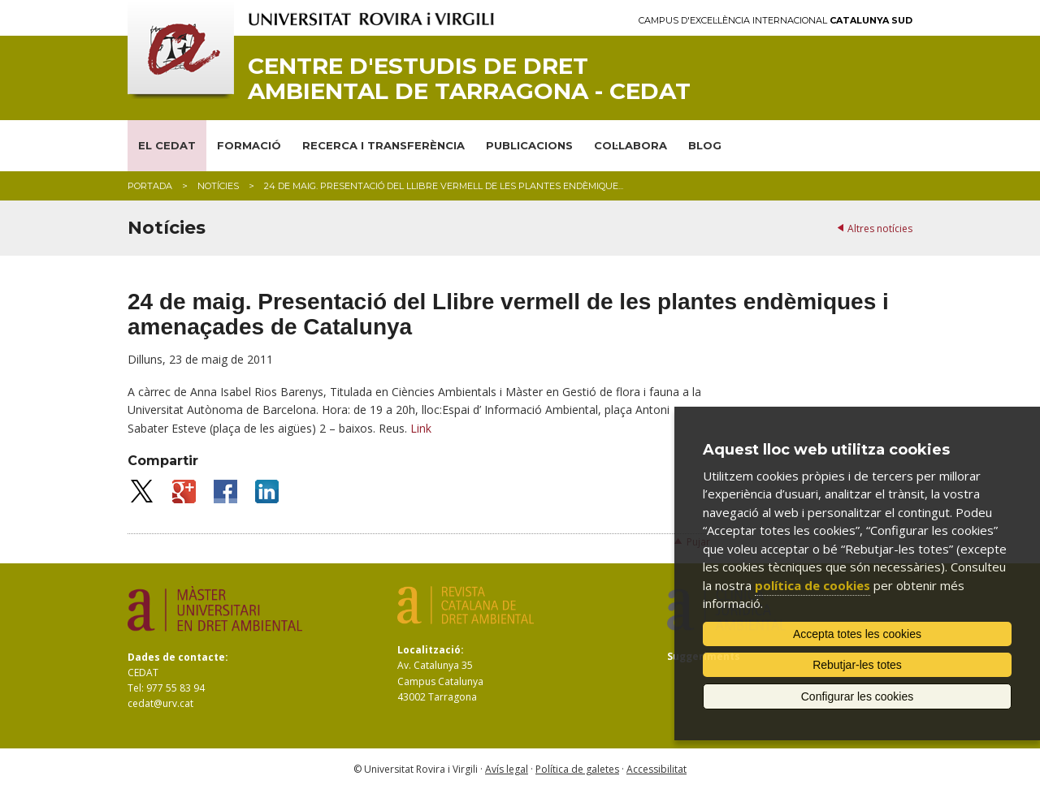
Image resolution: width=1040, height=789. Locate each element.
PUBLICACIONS (529, 145)
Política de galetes (577, 769)
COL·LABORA (630, 145)
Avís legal (506, 769)
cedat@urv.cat (160, 703)
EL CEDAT (167, 145)
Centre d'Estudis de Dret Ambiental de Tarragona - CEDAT (469, 79)
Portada (150, 186)
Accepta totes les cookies (857, 633)
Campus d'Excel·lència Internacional (775, 20)
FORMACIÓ (249, 145)
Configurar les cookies (857, 696)
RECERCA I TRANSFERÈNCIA (383, 145)
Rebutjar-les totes (857, 664)
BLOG (705, 145)
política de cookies (812, 585)
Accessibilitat (656, 769)
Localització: (430, 650)
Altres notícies (879, 228)
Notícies (218, 186)
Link (420, 428)
